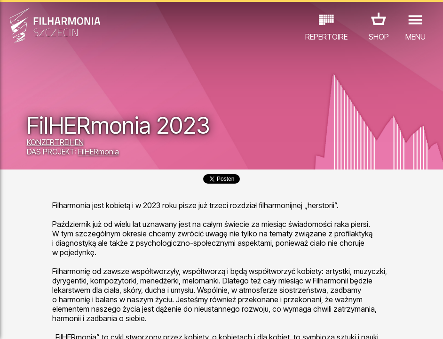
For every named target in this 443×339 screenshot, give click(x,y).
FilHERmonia (98, 151)
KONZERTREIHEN (55, 142)
